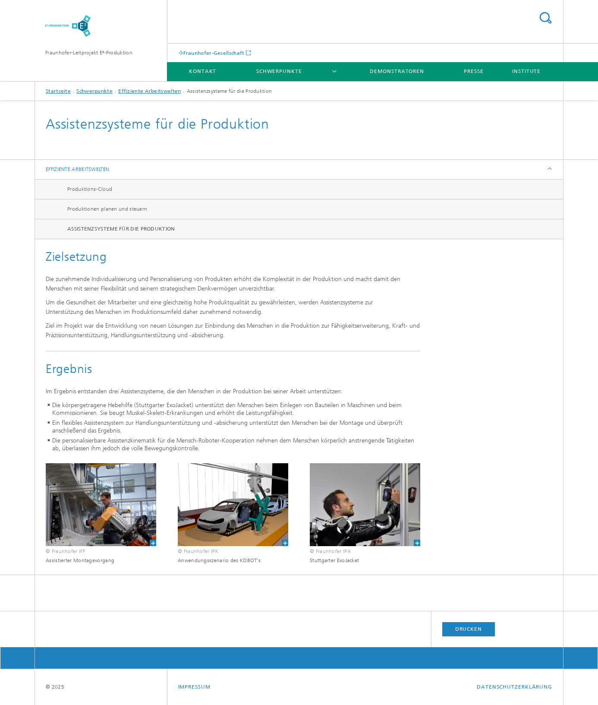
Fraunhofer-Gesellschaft (214, 53)
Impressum (194, 687)
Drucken (468, 629)
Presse (473, 71)
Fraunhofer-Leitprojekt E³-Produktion (88, 53)
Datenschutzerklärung (514, 687)
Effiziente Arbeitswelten (149, 91)
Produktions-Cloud (89, 189)
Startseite (58, 91)
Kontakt (202, 71)
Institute (526, 71)
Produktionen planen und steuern (107, 209)
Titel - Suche (545, 18)
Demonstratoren (397, 71)
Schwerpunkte (279, 71)
